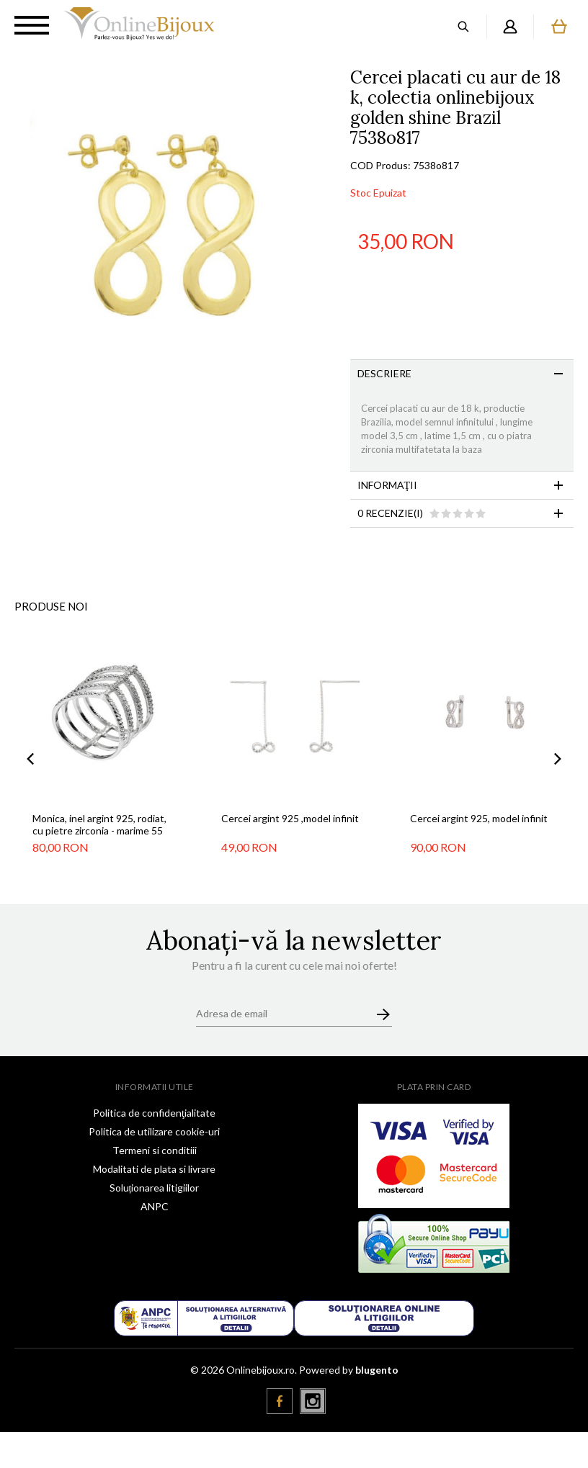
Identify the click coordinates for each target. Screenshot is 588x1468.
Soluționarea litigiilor (155, 1187)
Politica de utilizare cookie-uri (154, 1131)
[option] (175, 228)
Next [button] (557, 759)
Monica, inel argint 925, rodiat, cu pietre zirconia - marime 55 (99, 824)
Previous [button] (30, 759)
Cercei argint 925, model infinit (479, 818)
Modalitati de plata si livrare (154, 1169)
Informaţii (387, 485)
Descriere (384, 373)
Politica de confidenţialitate (154, 1113)
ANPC (155, 1206)
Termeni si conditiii (154, 1150)
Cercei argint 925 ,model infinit (290, 818)
